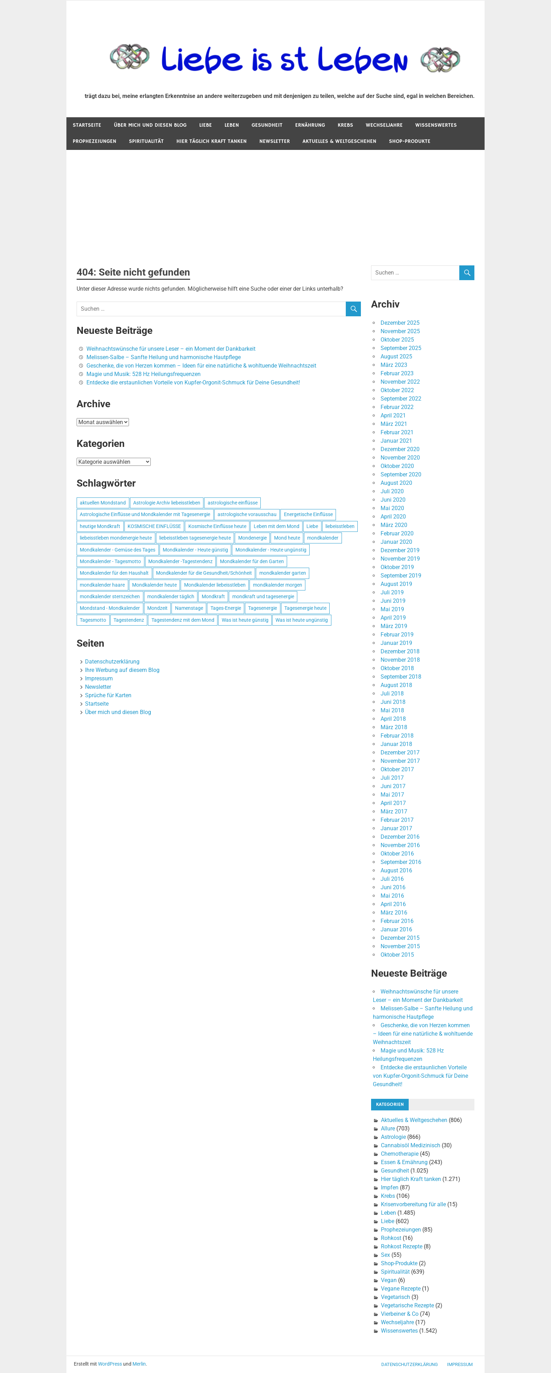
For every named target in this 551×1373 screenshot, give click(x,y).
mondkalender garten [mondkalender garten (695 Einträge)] (282, 573)
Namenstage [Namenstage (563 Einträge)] (189, 608)
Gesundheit (267, 125)
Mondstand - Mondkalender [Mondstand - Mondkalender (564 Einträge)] (110, 608)
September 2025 (401, 348)
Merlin (139, 1364)
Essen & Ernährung (404, 1162)
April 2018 (393, 718)
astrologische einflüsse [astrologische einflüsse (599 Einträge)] (233, 503)
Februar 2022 (397, 407)
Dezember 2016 (400, 836)
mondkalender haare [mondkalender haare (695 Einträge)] (102, 585)
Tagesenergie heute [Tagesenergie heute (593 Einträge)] (305, 608)
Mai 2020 (392, 508)
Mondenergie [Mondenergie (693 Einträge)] (252, 538)
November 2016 (400, 845)
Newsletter (274, 141)
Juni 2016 (393, 887)
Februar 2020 (397, 533)
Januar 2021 (396, 440)
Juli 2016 (392, 879)
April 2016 (393, 904)
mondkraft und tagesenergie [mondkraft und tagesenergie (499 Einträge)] (263, 596)
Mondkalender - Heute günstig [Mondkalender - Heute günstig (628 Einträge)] (195, 550)
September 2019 (401, 575)
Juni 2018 (393, 702)
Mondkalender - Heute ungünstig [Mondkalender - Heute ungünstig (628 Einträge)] (270, 550)
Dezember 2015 (400, 938)
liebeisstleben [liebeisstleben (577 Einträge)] (340, 526)
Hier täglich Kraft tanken (211, 141)
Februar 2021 (397, 432)
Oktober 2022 (397, 390)
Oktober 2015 (397, 954)
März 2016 (394, 912)
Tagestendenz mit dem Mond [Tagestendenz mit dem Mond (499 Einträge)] (182, 620)
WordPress (110, 1364)
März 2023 (394, 365)
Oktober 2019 (397, 567)
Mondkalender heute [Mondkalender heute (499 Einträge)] (154, 585)
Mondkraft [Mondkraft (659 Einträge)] (213, 596)
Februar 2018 (397, 735)
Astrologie (393, 1137)
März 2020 (394, 525)
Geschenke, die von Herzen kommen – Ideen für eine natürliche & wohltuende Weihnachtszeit (201, 365)
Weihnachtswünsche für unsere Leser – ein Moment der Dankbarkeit (170, 348)
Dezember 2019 (400, 550)
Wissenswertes (436, 125)
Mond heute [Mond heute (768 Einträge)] (287, 538)
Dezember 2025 (400, 322)
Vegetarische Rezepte (407, 1305)
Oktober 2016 (397, 853)
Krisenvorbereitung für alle (413, 1204)
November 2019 (400, 558)
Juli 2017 (392, 777)
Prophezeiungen (94, 141)
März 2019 (394, 626)
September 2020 (401, 474)
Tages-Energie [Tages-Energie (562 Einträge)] (225, 608)
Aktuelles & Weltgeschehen (339, 141)
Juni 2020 (393, 499)
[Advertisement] (275, 202)
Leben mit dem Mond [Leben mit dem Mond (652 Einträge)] (276, 526)
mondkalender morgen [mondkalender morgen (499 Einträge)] (277, 585)
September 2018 (401, 676)
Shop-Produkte (409, 141)
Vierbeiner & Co (400, 1314)
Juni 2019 (393, 601)
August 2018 (396, 685)
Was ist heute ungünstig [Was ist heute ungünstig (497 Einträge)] (302, 620)
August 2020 (396, 483)
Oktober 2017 (397, 769)
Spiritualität (146, 141)
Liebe (205, 125)
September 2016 (401, 862)
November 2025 (400, 331)
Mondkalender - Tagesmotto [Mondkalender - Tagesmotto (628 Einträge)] (110, 561)
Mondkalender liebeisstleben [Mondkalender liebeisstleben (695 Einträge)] (215, 585)
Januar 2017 (396, 828)
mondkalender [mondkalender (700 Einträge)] (322, 538)
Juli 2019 (392, 592)
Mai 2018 (392, 710)
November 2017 (400, 761)
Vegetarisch (395, 1297)
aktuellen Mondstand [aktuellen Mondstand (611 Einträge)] (103, 503)
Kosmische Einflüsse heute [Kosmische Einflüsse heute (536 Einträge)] (217, 526)
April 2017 (393, 803)
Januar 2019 (396, 643)
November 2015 (400, 946)
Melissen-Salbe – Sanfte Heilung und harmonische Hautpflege (163, 357)
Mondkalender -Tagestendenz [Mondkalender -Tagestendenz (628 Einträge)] (180, 561)
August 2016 (396, 870)
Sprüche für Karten (108, 695)
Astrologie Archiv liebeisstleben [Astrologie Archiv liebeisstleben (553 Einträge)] (166, 503)
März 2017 (394, 811)
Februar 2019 (397, 634)
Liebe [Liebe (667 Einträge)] (312, 526)
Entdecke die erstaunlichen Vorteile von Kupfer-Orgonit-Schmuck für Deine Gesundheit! (193, 382)
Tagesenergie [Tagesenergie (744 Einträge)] (262, 608)
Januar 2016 (396, 929)
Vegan (389, 1280)
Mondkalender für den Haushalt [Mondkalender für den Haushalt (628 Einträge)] (114, 573)
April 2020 (393, 516)
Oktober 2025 (397, 339)
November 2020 (400, 457)
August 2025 (396, 356)
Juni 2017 (393, 786)
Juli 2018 (392, 693)
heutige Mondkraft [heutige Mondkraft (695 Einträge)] (100, 526)
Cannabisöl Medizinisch (410, 1145)
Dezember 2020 (400, 449)
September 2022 (401, 398)
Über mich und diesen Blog (150, 125)
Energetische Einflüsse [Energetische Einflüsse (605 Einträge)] (308, 514)
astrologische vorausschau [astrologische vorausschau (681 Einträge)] (247, 514)
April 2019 (393, 617)
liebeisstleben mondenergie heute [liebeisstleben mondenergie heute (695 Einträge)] (116, 538)
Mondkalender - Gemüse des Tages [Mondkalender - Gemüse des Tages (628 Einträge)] (117, 550)
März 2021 (394, 424)
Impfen (389, 1187)
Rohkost (391, 1238)
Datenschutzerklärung (112, 661)
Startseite (87, 125)
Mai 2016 (392, 895)
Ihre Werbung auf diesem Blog (122, 670)
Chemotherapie (400, 1153)
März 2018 (394, 727)
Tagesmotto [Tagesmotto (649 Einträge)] (93, 620)
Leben (232, 125)
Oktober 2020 (397, 466)
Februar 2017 (397, 820)
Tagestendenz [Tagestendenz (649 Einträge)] (129, 620)
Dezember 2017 (400, 752)
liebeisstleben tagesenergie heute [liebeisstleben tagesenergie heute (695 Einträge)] (195, 538)
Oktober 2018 (397, 668)
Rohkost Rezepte (401, 1246)
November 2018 (400, 659)
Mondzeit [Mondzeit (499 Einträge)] (157, 608)
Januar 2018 (396, 744)
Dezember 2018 (400, 651)
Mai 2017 (392, 794)
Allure (388, 1128)
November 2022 (400, 381)
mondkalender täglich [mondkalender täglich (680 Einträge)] (170, 596)
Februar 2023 (397, 373)
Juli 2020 (392, 491)
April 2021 (393, 415)
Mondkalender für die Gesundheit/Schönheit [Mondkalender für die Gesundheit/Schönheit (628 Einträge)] (204, 573)
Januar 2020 (396, 542)
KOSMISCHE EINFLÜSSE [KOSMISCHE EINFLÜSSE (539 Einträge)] (154, 526)
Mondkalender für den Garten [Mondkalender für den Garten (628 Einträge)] (252, 561)
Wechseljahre (384, 125)
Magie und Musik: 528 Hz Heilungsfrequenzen (143, 374)
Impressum (99, 678)
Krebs (345, 125)
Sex (385, 1255)
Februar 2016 (397, 921)
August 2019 (396, 584)
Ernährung (310, 125)
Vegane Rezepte (401, 1288)
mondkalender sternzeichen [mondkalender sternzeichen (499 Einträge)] (110, 596)
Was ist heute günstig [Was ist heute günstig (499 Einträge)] (245, 620)
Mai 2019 (392, 609)
